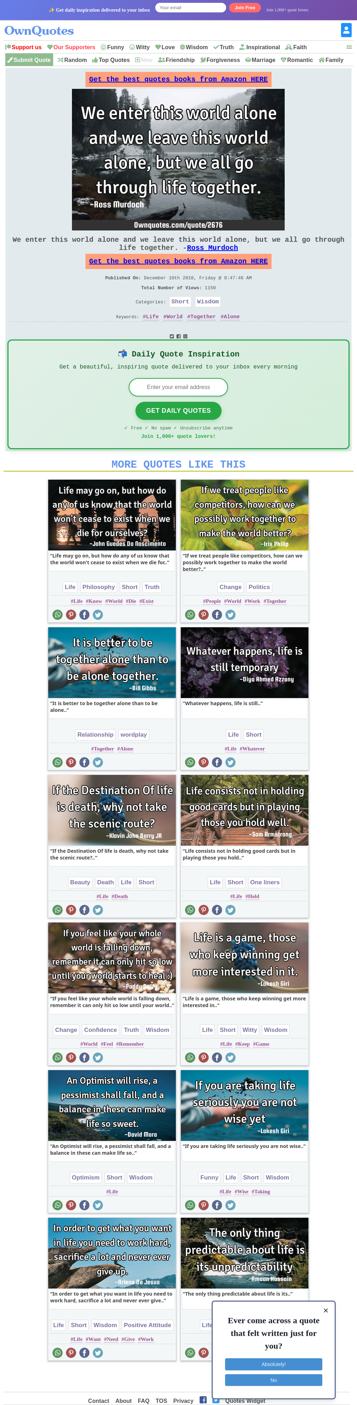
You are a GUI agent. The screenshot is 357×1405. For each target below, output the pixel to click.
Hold (254, 920)
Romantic (300, 60)
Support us (26, 47)
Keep (244, 1067)
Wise (242, 1215)
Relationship (95, 758)
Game (262, 1067)
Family (334, 60)
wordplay (134, 758)
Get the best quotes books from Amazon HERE (178, 81)
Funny (115, 47)
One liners (265, 905)
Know (95, 624)
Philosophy (99, 610)
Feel (108, 1067)
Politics (259, 610)
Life (152, 332)
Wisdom (197, 47)
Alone (232, 332)
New (146, 60)
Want (94, 1362)
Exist (148, 624)
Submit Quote (32, 60)
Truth (227, 47)
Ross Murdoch (212, 254)
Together (203, 332)
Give (129, 1362)
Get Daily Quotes (178, 429)
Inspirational (263, 47)
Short (180, 316)
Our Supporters (74, 47)
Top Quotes (114, 60)
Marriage (263, 60)
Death (105, 905)
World (175, 332)
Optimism (86, 1201)
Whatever (253, 772)
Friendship (180, 60)
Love (168, 47)
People (213, 624)
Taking (262, 1215)
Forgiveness (223, 60)
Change (230, 610)
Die (132, 624)
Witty (143, 47)
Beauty (80, 905)
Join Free (245, 7)
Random (75, 60)
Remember (131, 1067)
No (273, 1378)
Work (253, 624)
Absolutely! (274, 1363)
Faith (300, 47)
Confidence (100, 1053)
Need (112, 1362)
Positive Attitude (147, 1348)
